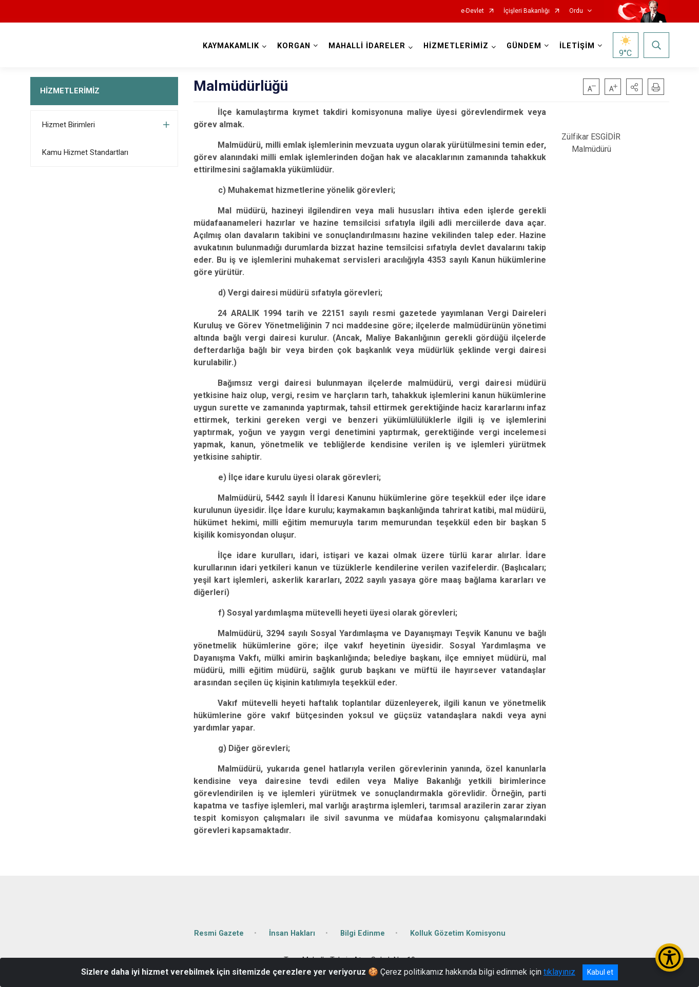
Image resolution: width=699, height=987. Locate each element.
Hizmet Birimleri (68, 124)
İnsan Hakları (292, 933)
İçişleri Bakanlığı (526, 11)
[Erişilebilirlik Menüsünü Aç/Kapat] (669, 957)
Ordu (576, 11)
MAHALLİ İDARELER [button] (366, 46)
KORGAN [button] (293, 46)
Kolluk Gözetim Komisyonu (458, 933)
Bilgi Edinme (362, 933)
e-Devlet (472, 11)
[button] (634, 86)
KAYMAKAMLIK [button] (231, 46)
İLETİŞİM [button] (577, 46)
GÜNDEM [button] (524, 46)
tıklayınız (559, 972)
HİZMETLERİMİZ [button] (456, 46)
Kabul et (600, 972)
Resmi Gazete (219, 933)
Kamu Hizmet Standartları (85, 152)
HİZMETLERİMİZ (70, 90)
